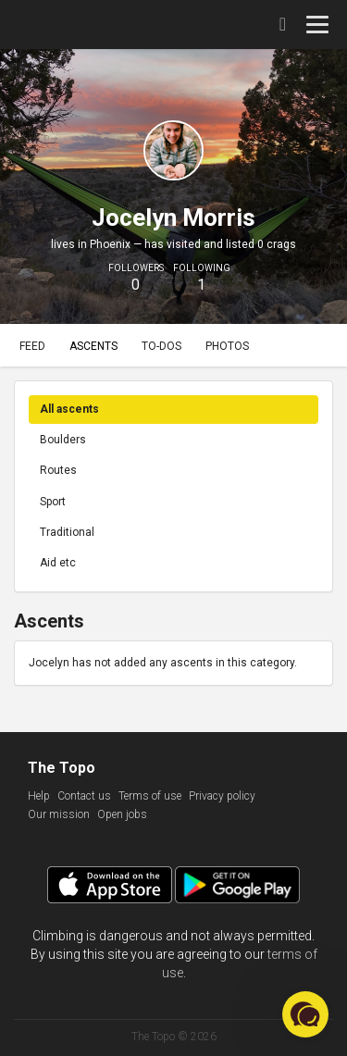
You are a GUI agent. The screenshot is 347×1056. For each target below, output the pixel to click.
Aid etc (58, 562)
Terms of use (149, 795)
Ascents (93, 346)
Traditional (67, 532)
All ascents (69, 409)
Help (39, 795)
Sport (53, 501)
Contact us (84, 795)
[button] (305, 1014)
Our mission (59, 814)
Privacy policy (222, 795)
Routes (58, 470)
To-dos (161, 346)
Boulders (63, 439)
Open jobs (122, 814)
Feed (32, 346)
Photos (227, 346)
